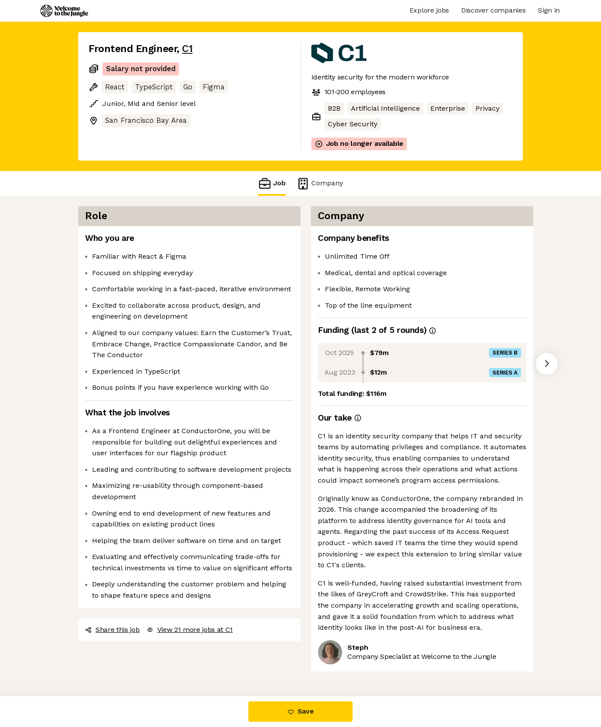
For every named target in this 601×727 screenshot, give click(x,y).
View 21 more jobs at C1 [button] (190, 629)
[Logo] (64, 11)
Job (272, 183)
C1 (187, 49)
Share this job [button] (112, 629)
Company (319, 183)
